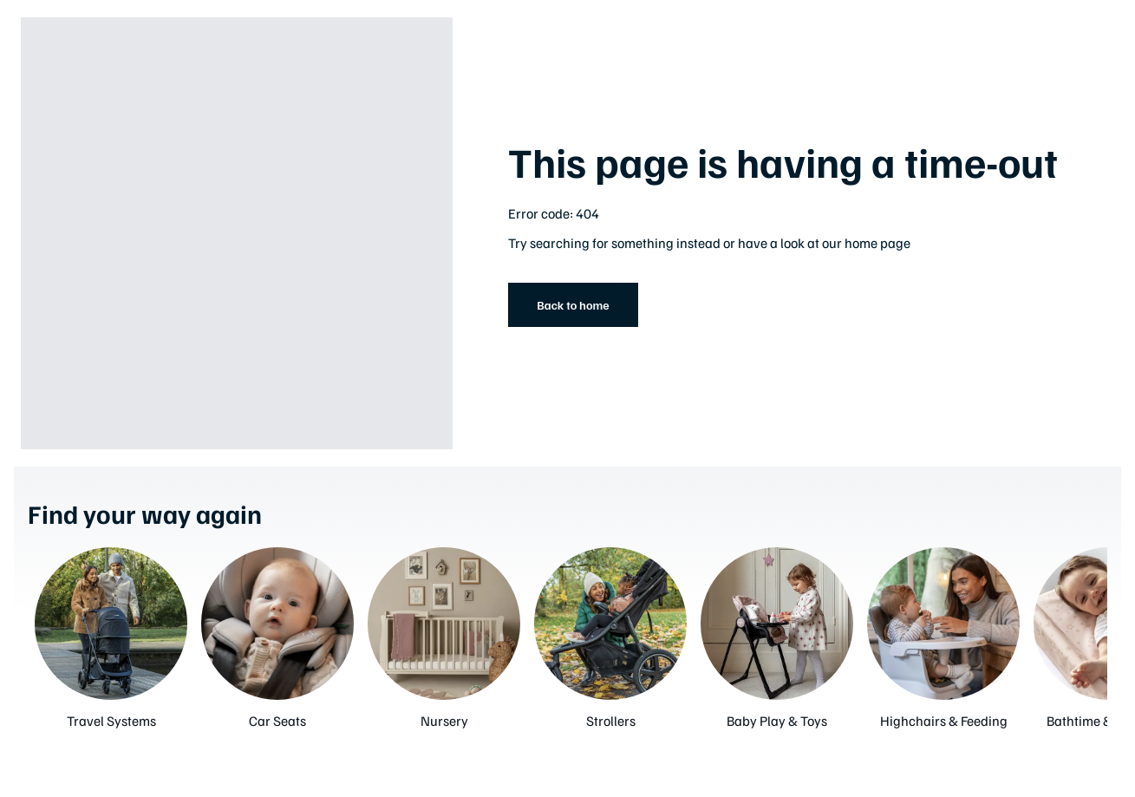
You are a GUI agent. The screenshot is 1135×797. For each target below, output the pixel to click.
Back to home (573, 304)
